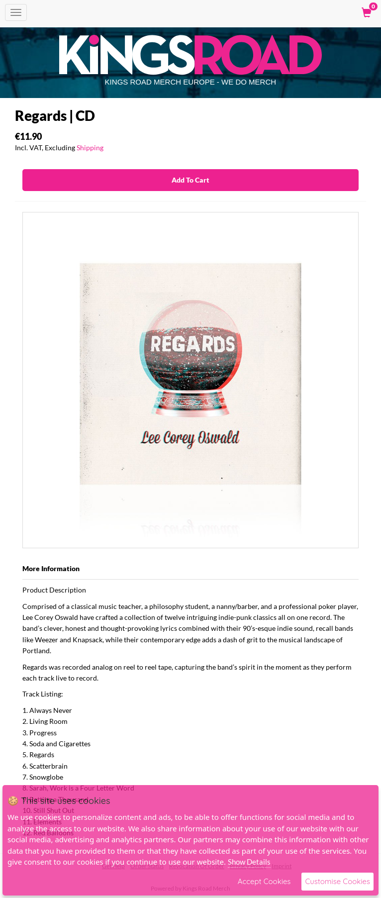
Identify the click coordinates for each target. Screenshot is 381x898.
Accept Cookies (264, 881)
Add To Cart (190, 180)
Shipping (90, 147)
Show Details (249, 861)
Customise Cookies (337, 881)
